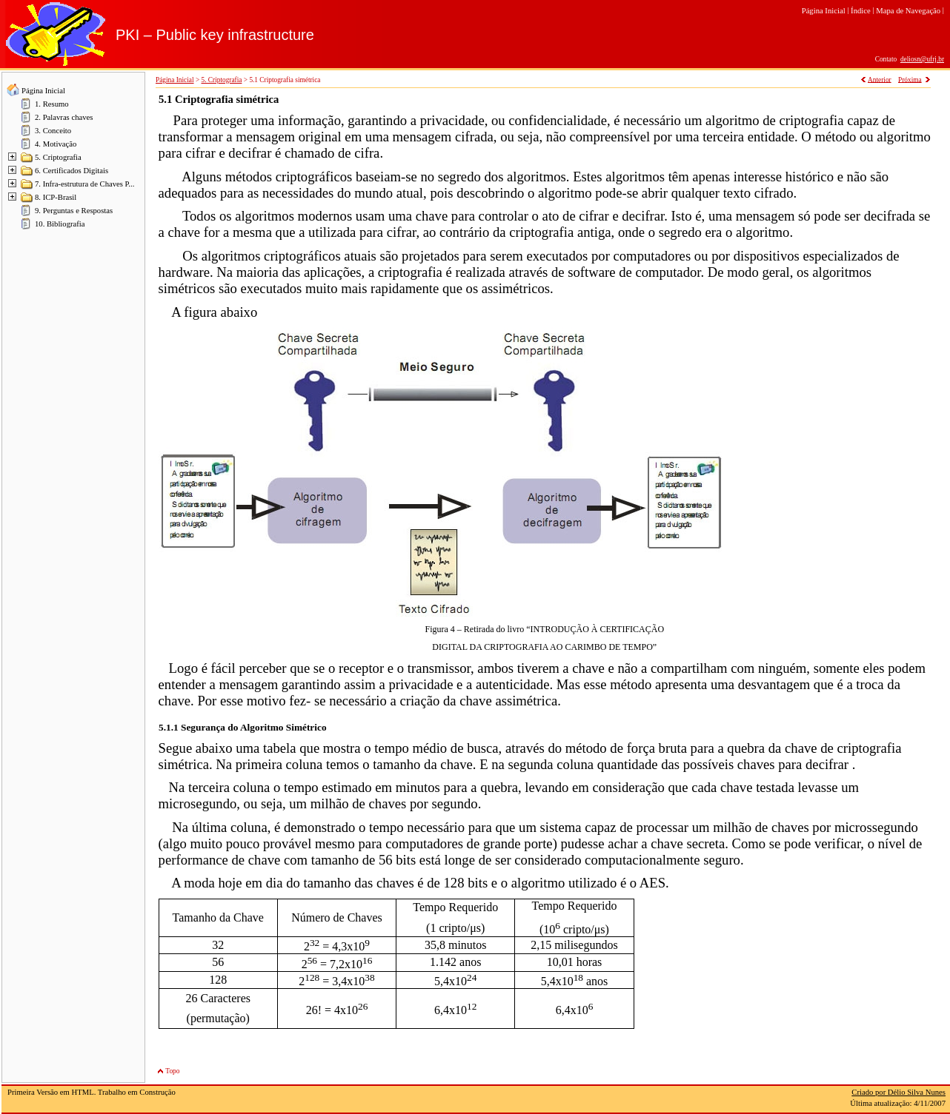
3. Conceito (53, 131)
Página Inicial (43, 91)
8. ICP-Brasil (55, 197)
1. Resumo (52, 104)
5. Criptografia (58, 157)
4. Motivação (55, 144)
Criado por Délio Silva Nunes (898, 1092)
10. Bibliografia (59, 224)
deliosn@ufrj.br (922, 59)
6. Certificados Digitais (71, 171)
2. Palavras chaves (64, 117)
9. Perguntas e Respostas (74, 211)
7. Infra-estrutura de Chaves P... (84, 184)
